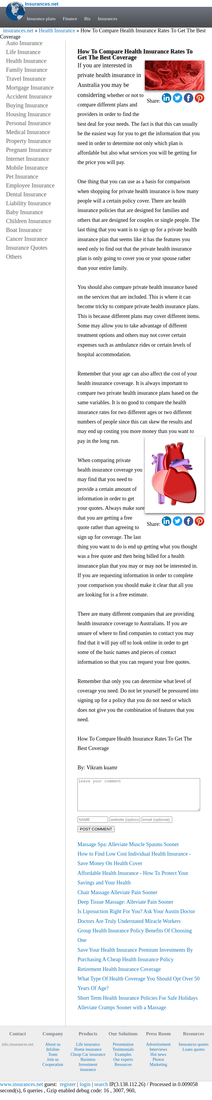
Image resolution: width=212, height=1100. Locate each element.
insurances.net (18, 31)
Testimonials (123, 1055)
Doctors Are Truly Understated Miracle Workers (129, 927)
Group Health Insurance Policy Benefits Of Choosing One (134, 941)
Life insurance (88, 1050)
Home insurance (88, 1055)
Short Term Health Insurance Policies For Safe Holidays (137, 1004)
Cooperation (52, 1070)
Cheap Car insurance (87, 1060)
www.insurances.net (21, 1090)
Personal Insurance (28, 123)
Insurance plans (41, 18)
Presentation (123, 1050)
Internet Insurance (27, 158)
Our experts (123, 1065)
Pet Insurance (22, 176)
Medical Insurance (28, 132)
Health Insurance (57, 31)
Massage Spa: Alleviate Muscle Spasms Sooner (128, 851)
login (85, 1090)
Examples (123, 1060)
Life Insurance (23, 52)
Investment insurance (88, 1073)
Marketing (158, 1070)
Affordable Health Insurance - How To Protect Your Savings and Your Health (132, 884)
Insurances (108, 18)
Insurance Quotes (26, 247)
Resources (123, 1070)
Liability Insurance (28, 203)
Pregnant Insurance (29, 150)
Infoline (52, 1055)
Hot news (158, 1060)
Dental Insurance (26, 194)
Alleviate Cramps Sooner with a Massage (121, 1014)
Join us (53, 1065)
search (101, 1090)
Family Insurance (26, 69)
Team (52, 1060)
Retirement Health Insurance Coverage (119, 975)
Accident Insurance (29, 96)
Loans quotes (193, 1055)
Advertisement (158, 1050)
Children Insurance (28, 221)
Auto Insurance (24, 43)
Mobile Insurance (27, 167)
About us (52, 1050)
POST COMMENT (96, 835)
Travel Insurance (26, 78)
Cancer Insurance (26, 238)
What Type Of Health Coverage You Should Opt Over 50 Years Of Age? (138, 989)
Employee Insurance (30, 185)
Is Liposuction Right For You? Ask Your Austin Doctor (136, 918)
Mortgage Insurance (30, 87)
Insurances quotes (193, 1050)
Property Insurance (28, 141)
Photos (158, 1065)
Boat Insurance (24, 230)
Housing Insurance (28, 114)
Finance (70, 18)
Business (87, 1065)
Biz (88, 18)
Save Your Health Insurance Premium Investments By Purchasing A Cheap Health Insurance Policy (135, 961)
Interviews (158, 1055)
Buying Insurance (27, 105)
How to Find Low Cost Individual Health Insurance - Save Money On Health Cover (134, 865)
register (68, 1090)
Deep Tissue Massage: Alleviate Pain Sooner (125, 908)
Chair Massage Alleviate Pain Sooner (117, 899)
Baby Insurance (24, 212)
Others (14, 256)
